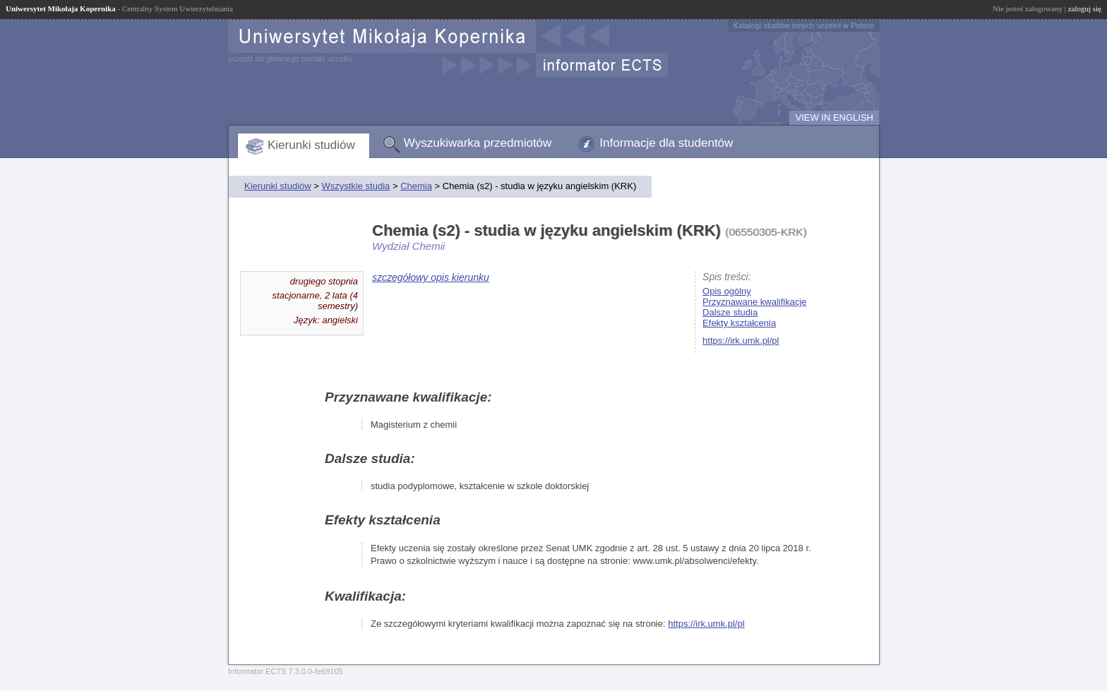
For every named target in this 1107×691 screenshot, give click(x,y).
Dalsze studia (730, 312)
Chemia (416, 186)
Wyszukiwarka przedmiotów (478, 143)
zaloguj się (1084, 8)
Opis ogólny (726, 291)
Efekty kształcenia (739, 323)
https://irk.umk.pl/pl (740, 340)
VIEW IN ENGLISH (834, 117)
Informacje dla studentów (666, 143)
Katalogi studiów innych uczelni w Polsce (804, 25)
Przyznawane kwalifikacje (754, 301)
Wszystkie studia (355, 186)
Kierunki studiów (311, 145)
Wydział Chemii (408, 246)
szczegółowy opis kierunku (430, 277)
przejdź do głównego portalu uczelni (290, 58)
